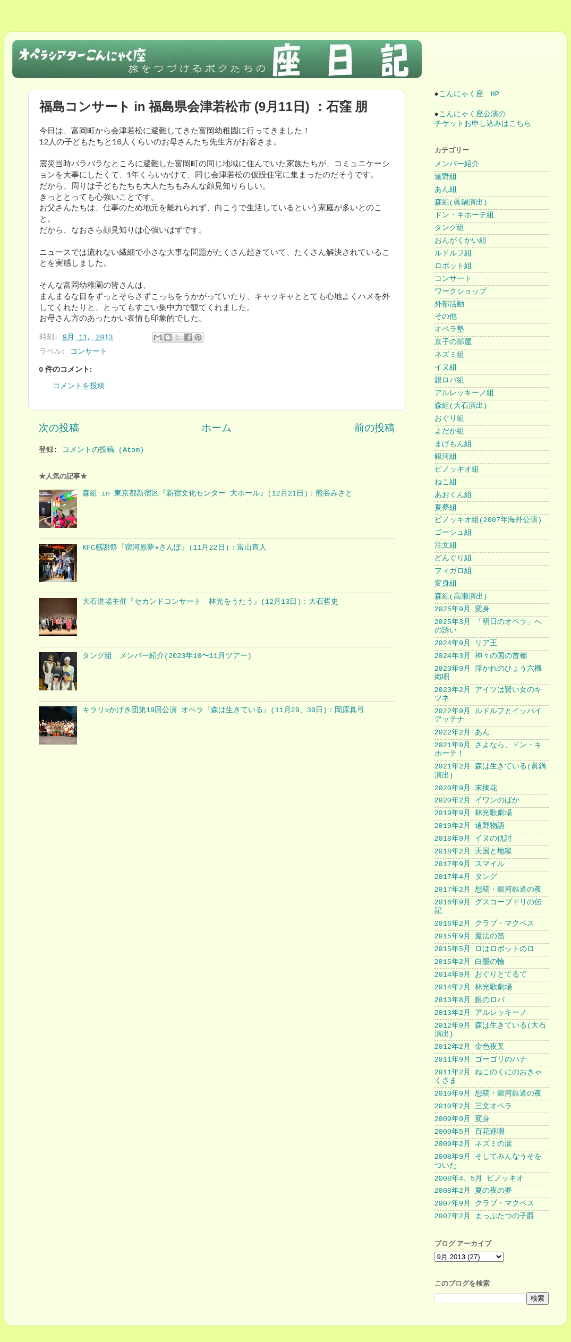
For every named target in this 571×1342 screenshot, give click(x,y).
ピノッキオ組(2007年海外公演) (488, 520)
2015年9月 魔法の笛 (469, 937)
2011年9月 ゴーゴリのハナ (480, 1060)
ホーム (216, 428)
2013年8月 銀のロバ (469, 1000)
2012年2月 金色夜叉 (469, 1047)
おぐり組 (449, 419)
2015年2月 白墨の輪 (469, 962)
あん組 (445, 190)
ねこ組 (445, 482)
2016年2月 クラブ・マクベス (484, 924)
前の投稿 (374, 428)
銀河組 (445, 457)
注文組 (445, 546)
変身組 (445, 584)
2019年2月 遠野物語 (469, 826)
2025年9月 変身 (462, 609)
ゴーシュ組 (453, 533)
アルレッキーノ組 (464, 393)
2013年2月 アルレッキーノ (480, 1013)
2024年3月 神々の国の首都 (480, 656)
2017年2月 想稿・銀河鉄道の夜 (488, 890)
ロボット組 (453, 266)
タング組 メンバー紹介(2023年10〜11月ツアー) (167, 656)
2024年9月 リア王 (466, 643)
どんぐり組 (453, 558)
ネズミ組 (449, 355)
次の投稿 (59, 428)
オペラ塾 (449, 330)
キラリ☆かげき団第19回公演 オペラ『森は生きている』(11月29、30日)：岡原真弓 (223, 710)
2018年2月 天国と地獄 (473, 852)
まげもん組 (453, 444)
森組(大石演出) (461, 406)
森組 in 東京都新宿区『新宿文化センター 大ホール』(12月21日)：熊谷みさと (217, 494)
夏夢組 (445, 508)
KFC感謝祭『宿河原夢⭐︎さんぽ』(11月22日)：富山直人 (174, 548)
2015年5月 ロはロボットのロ (484, 949)
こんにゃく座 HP (469, 94)
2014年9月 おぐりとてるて (480, 975)
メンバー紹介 (456, 164)
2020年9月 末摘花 (466, 788)
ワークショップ (460, 292)
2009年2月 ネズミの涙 (473, 1144)
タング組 (449, 228)
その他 (445, 317)
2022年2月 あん (462, 733)
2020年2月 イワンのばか (477, 801)
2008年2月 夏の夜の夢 (473, 1191)
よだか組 (449, 431)
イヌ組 (445, 368)
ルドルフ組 (453, 254)
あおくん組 (453, 495)
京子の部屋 (453, 342)
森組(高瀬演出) (461, 597)
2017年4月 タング (466, 877)
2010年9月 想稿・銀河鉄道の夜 (488, 1094)
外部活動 (449, 305)
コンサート (88, 352)
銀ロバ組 (449, 380)
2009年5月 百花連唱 (469, 1132)
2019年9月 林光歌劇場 (473, 813)
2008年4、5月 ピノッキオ (479, 1179)
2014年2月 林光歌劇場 (473, 987)
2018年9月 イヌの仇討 (473, 839)
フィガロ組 (453, 571)
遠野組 (445, 177)
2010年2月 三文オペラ (473, 1106)
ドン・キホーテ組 (464, 215)
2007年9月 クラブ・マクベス (484, 1204)
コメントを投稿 (79, 386)
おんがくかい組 (460, 241)
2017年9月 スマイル (469, 864)
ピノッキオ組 (456, 470)
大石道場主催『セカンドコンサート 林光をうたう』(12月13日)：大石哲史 (210, 602)
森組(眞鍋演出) (461, 203)
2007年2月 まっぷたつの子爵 (484, 1216)
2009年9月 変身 (462, 1119)
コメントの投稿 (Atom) (103, 450)
